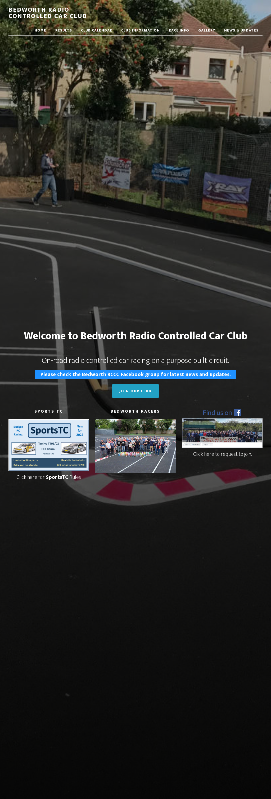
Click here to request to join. (222, 454)
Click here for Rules (48, 477)
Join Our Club (135, 391)
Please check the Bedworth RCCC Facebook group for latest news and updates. (135, 374)
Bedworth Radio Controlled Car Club (47, 13)
